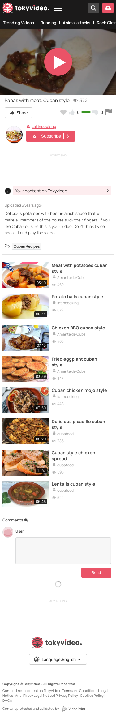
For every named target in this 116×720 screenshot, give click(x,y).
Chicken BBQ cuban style (78, 328)
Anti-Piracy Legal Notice (34, 695)
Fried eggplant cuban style (74, 362)
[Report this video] (108, 112)
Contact (8, 690)
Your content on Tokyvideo (39, 690)
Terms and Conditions (79, 690)
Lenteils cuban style (73, 484)
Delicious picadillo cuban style (78, 424)
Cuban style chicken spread (73, 455)
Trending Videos (18, 22)
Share (18, 112)
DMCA (7, 700)
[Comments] (63, 550)
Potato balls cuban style (77, 296)
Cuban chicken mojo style (79, 390)
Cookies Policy (92, 695)
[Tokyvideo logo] (25, 9)
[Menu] (58, 8)
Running (48, 22)
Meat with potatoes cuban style (80, 268)
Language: (57, 659)
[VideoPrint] (73, 709)
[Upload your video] (108, 8)
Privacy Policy (67, 695)
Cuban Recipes (27, 246)
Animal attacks (76, 22)
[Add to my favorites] (63, 112)
